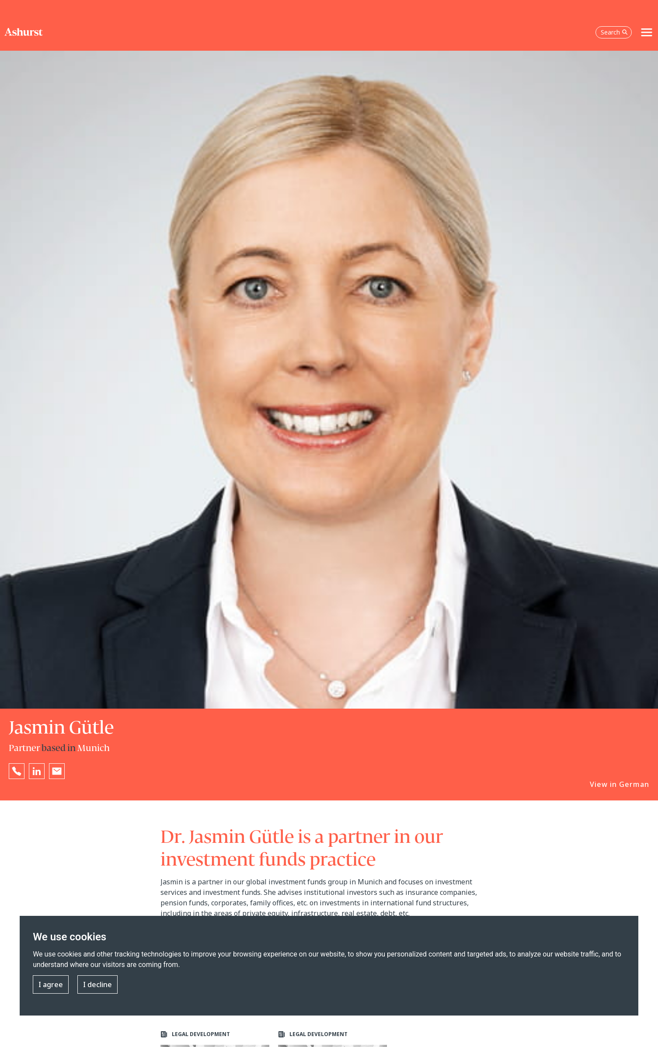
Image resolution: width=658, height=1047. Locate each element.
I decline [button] (97, 984)
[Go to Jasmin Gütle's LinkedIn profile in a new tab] (37, 771)
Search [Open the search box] (614, 32)
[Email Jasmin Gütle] (57, 771)
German (634, 784)
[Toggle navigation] (647, 32)
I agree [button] (50, 984)
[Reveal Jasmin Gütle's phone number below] (16, 771)
